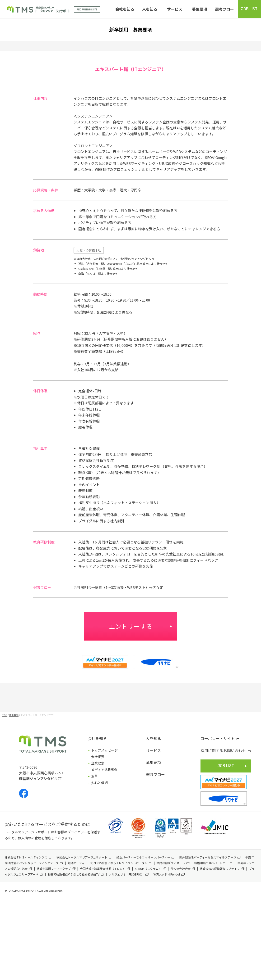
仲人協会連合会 (181, 869)
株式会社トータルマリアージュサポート (81, 857)
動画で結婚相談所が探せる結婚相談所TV (73, 874)
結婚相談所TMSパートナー (211, 863)
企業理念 (97, 763)
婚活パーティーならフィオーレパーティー (143, 857)
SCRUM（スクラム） (148, 869)
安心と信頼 (99, 782)
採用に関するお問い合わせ (223, 750)
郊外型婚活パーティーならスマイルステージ (207, 857)
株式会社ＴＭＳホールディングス (26, 857)
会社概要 (97, 756)
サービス (174, 9)
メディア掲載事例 (104, 769)
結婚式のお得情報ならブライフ (220, 869)
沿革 (94, 776)
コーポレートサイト (217, 738)
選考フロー (224, 9)
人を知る (149, 9)
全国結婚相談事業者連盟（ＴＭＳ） (103, 869)
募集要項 (199, 9)
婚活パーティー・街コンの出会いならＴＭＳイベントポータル (107, 863)
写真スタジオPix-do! (166, 874)
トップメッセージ (104, 750)
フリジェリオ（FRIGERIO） (126, 874)
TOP (4, 715)
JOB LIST (249, 9)
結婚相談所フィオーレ (171, 863)
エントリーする (130, 626)
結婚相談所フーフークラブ (54, 869)
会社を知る (124, 9)
